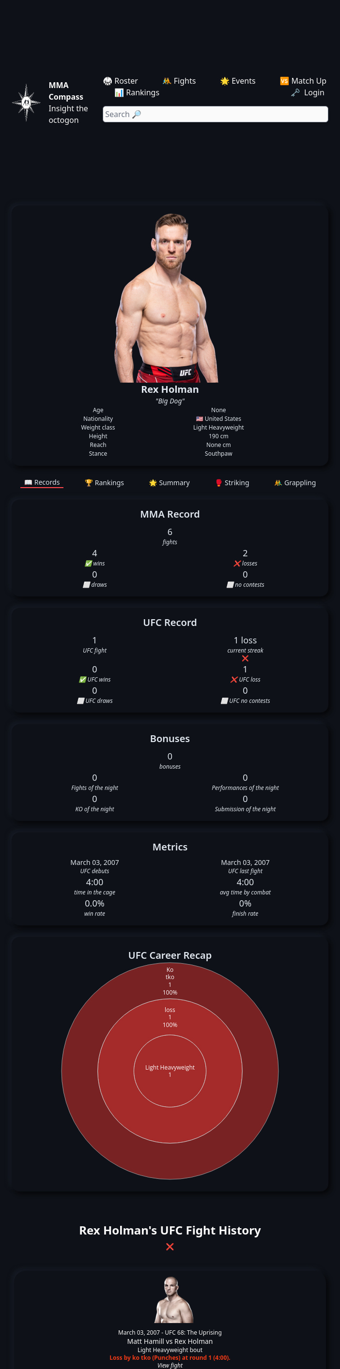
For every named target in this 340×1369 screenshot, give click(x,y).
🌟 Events (237, 80)
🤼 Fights (179, 80)
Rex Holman (193, 1341)
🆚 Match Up (302, 80)
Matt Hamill (145, 1341)
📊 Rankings (136, 92)
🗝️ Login (308, 92)
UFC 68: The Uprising (193, 1332)
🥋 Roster (120, 80)
